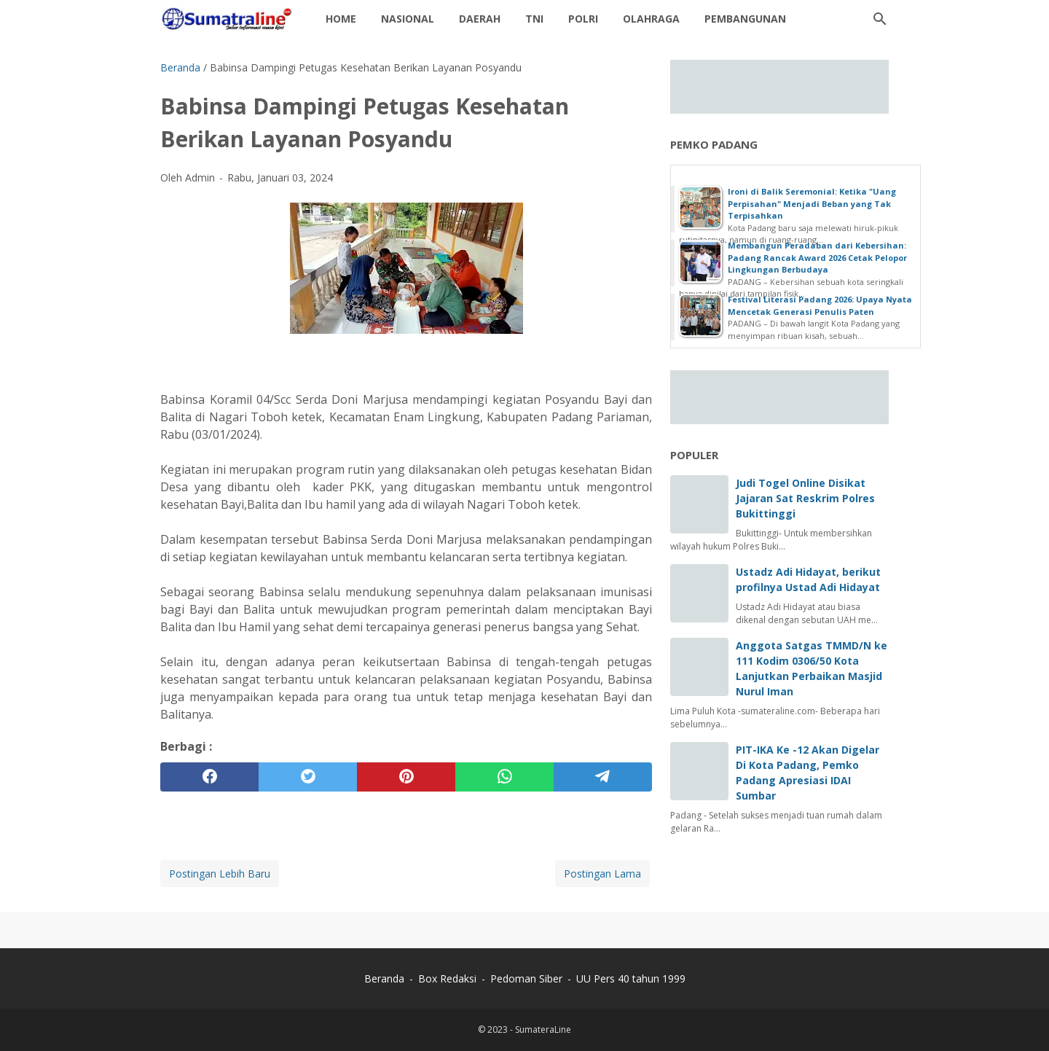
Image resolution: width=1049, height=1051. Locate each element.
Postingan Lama (602, 873)
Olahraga (651, 19)
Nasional (407, 19)
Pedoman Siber (526, 978)
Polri (583, 19)
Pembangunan (745, 19)
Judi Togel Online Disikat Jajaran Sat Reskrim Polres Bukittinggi (805, 498)
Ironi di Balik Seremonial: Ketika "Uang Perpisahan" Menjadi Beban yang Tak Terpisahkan (812, 203)
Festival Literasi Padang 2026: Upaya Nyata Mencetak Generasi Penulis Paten (820, 305)
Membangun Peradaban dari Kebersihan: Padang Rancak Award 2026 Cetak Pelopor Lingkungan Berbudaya (817, 257)
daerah (479, 19)
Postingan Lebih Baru (219, 873)
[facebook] (209, 777)
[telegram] (603, 777)
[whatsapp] (504, 777)
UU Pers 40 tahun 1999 (630, 978)
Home (341, 19)
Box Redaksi (448, 978)
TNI (534, 19)
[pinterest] (406, 777)
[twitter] (308, 777)
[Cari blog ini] (880, 19)
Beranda (384, 978)
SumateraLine (543, 1029)
